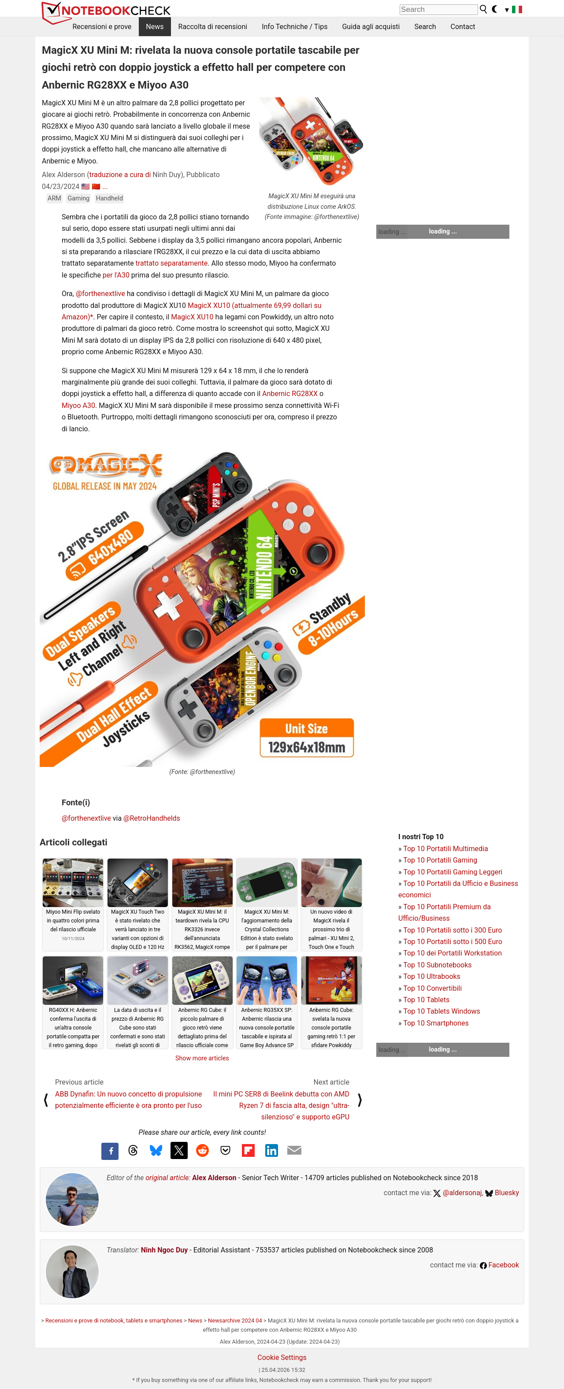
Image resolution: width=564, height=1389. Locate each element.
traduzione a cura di (120, 174)
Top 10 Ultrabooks (431, 976)
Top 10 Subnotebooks (437, 965)
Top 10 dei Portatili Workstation (452, 953)
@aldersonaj (457, 1193)
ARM (54, 198)
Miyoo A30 (78, 405)
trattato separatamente (172, 263)
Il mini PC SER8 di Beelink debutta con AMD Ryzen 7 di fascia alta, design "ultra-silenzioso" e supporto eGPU (281, 1106)
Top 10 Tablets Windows (441, 1011)
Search (425, 26)
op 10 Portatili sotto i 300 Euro (454, 930)
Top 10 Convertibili (432, 988)
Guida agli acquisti (371, 26)
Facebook (499, 1265)
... (105, 186)
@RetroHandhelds (151, 818)
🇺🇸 (85, 186)
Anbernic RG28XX (290, 393)
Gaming (78, 198)
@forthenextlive (100, 293)
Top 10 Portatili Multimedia (445, 849)
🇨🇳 (96, 186)
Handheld (109, 198)
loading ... (391, 231)
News (154, 26)
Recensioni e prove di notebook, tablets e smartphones (113, 1320)
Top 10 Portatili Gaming (440, 860)
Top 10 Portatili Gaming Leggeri (452, 872)
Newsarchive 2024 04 (235, 1320)
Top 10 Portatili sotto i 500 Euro (452, 941)
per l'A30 (116, 275)
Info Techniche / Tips (294, 26)
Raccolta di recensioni (213, 26)
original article (167, 1178)
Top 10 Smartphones (436, 1023)
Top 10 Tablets (426, 1000)
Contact (463, 26)
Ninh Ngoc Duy (164, 1250)
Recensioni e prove (102, 26)
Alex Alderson (214, 1178)
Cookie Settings (282, 1357)
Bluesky (502, 1193)
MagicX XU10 (209, 305)
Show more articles (202, 1058)
